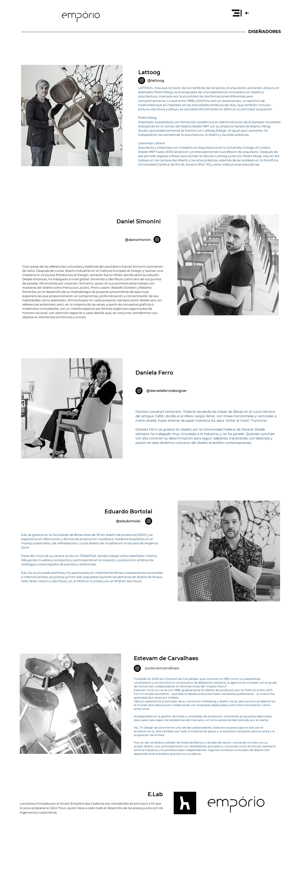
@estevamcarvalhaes (162, 668)
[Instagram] (141, 80)
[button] (240, 12)
